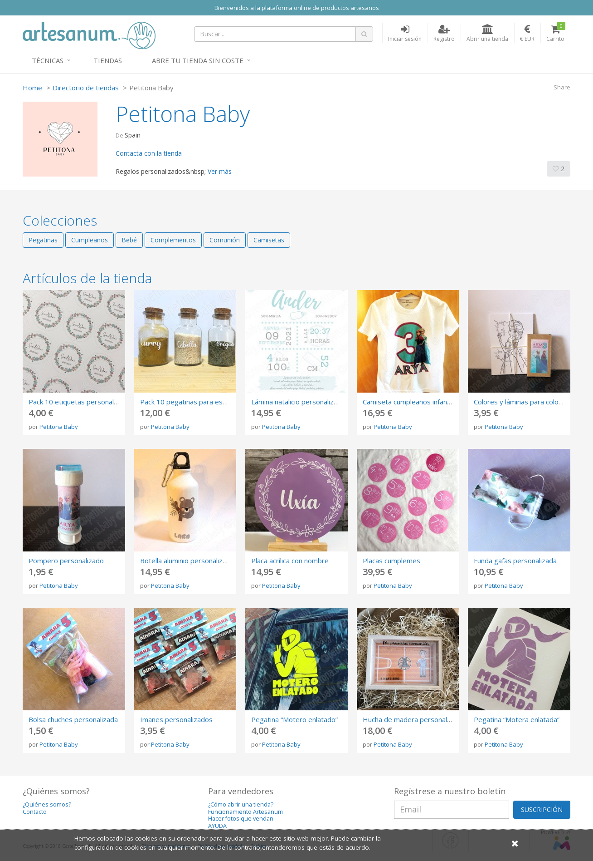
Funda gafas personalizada (515, 560)
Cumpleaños (89, 240)
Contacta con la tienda (149, 153)
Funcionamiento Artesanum (245, 812)
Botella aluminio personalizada (187, 560)
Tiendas (107, 60)
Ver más (220, 171)
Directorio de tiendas (86, 87)
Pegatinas (43, 240)
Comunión (224, 240)
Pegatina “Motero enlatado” (294, 719)
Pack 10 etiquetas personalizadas (81, 401)
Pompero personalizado (66, 560)
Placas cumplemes (391, 560)
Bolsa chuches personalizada (73, 719)
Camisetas (268, 240)
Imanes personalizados (176, 719)
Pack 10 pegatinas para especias (191, 401)
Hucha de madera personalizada (413, 719)
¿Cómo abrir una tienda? (240, 804)
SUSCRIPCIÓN (542, 809)
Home (32, 87)
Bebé (129, 240)
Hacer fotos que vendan (240, 818)
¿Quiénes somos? (47, 804)
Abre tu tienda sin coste (197, 60)
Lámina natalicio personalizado (298, 401)
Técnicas (47, 60)
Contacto (35, 812)
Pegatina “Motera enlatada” (516, 719)
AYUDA (217, 826)
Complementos (173, 240)
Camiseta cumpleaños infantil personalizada (430, 401)
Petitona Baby (58, 427)
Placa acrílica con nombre (290, 560)
